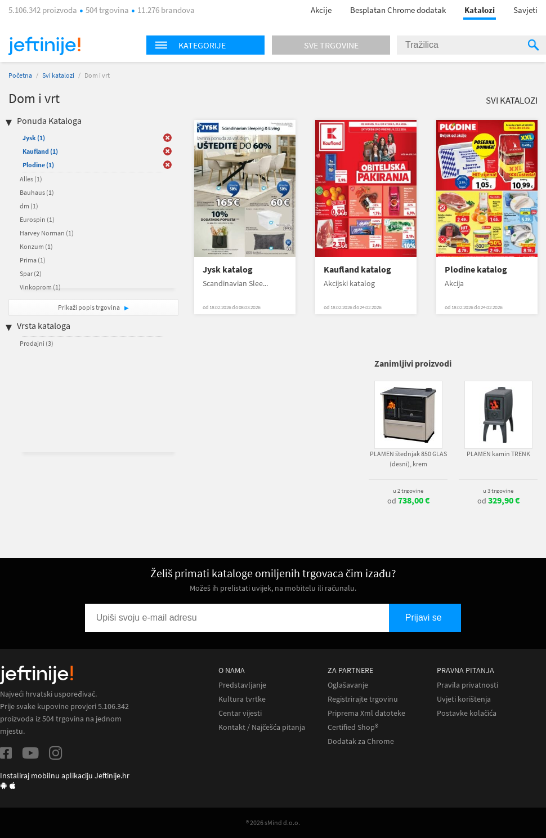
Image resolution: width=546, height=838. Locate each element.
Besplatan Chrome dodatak (398, 10)
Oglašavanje (348, 685)
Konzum (36, 246)
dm (29, 206)
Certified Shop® (353, 727)
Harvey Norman (47, 233)
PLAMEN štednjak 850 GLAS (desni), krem (408, 458)
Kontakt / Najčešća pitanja (261, 727)
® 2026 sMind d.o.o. (273, 822)
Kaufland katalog (357, 269)
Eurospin (37, 219)
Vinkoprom (40, 287)
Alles (31, 179)
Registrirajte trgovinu (363, 699)
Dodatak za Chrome (361, 741)
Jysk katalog (228, 269)
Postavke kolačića (466, 713)
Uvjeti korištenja (464, 699)
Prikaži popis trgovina (89, 307)
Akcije (321, 10)
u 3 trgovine (498, 490)
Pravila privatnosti (467, 685)
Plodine (38, 165)
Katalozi (479, 10)
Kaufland (40, 151)
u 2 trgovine (408, 490)
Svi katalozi (58, 75)
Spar (31, 273)
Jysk (34, 137)
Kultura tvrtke (242, 699)
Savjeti (525, 10)
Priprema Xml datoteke (366, 713)
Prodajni (36, 343)
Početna (20, 75)
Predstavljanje (242, 685)
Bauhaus (37, 192)
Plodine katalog (476, 269)
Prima (33, 260)
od (408, 501)
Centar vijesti (240, 713)
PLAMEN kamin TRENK (498, 453)
